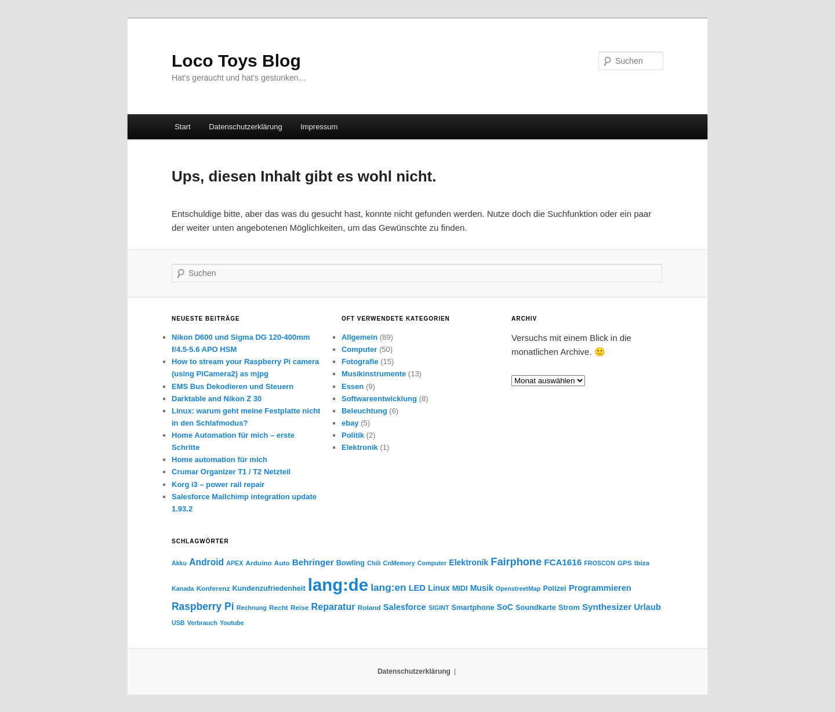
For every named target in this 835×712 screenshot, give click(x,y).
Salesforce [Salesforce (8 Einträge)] (404, 607)
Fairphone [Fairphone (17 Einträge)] (516, 562)
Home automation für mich (219, 459)
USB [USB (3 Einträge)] (178, 622)
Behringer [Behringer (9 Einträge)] (313, 562)
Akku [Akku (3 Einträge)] (179, 563)
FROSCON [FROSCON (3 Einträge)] (599, 563)
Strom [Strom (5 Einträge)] (569, 608)
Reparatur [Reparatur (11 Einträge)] (333, 606)
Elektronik (360, 447)
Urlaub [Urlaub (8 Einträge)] (647, 607)
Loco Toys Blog (236, 60)
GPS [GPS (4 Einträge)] (625, 562)
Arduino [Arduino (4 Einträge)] (259, 562)
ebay (350, 423)
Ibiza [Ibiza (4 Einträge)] (641, 562)
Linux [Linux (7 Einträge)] (438, 588)
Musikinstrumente (374, 373)
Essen (353, 386)
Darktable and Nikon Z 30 (217, 398)
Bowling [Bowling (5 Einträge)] (350, 563)
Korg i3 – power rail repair (218, 484)
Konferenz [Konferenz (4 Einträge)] (213, 588)
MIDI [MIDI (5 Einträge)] (460, 588)
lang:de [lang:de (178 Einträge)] (338, 584)
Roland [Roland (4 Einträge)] (369, 607)
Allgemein (359, 337)
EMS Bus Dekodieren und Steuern (232, 386)
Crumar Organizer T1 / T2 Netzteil (231, 471)
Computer (359, 349)
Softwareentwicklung (379, 398)
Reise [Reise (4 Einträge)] (299, 607)
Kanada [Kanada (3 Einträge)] (183, 588)
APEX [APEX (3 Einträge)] (234, 563)
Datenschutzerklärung (245, 126)
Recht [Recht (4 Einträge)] (278, 607)
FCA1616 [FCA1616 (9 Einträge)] (563, 562)
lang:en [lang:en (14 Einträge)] (388, 587)
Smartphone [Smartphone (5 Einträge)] (473, 608)
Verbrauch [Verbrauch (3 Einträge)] (202, 622)
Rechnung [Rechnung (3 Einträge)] (252, 607)
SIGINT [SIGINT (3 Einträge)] (439, 607)
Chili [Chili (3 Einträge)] (373, 563)
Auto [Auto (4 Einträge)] (282, 562)
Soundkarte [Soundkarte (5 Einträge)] (535, 608)
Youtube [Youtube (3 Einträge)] (232, 622)
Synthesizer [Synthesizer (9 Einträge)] (606, 607)
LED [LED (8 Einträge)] (417, 588)
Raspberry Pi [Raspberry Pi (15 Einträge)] (203, 606)
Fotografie (360, 361)
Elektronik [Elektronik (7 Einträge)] (468, 562)
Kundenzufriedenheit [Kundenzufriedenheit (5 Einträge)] (268, 588)
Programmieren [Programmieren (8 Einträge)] (600, 588)
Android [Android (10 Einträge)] (206, 562)
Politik (353, 435)
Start (182, 126)
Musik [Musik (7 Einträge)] (481, 588)
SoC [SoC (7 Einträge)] (505, 607)
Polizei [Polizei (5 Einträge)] (554, 588)
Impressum (318, 126)
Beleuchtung (364, 410)
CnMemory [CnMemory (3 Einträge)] (399, 563)
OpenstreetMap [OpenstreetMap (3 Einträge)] (518, 588)
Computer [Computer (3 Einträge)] (432, 563)
